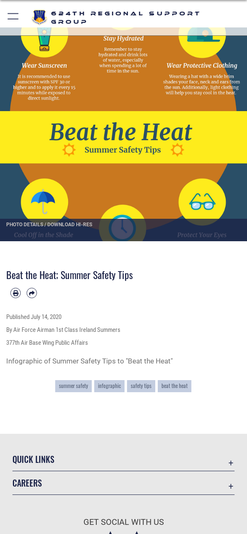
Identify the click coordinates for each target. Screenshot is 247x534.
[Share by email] (32, 293)
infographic (109, 386)
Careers (27, 483)
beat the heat (174, 386)
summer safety (73, 386)
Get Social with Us (123, 522)
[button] (13, 17)
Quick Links (33, 459)
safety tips (141, 386)
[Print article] (15, 293)
